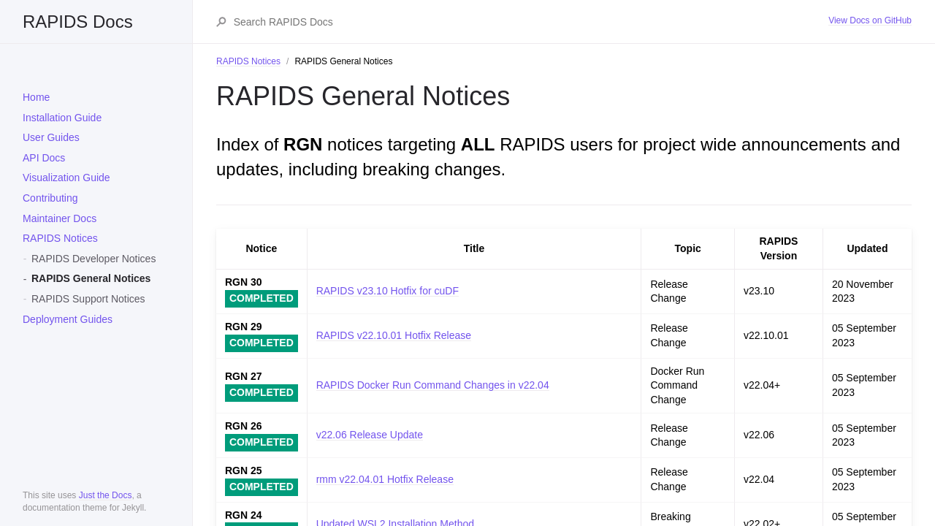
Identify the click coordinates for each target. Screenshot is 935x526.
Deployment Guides (67, 319)
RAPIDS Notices (60, 238)
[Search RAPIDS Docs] (530, 22)
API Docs (44, 158)
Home (36, 97)
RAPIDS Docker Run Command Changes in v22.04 (432, 385)
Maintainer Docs (59, 218)
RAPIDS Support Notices (88, 299)
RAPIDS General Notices (90, 278)
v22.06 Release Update (369, 435)
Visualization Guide (66, 177)
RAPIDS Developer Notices (93, 258)
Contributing (50, 198)
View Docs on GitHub (870, 20)
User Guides (51, 137)
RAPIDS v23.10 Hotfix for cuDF (387, 291)
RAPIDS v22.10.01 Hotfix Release (393, 335)
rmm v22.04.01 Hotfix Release (385, 479)
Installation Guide (62, 117)
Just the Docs (105, 495)
